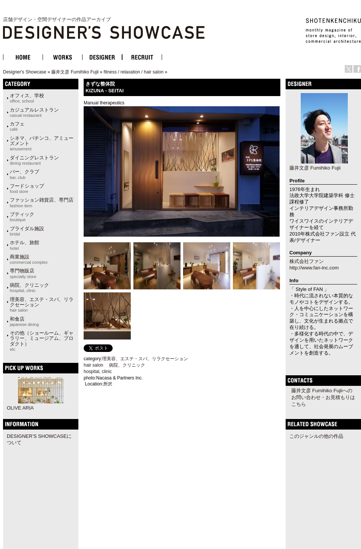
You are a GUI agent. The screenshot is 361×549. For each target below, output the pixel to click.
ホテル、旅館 (24, 245)
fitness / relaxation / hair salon (134, 72)
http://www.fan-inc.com (314, 268)
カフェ (17, 126)
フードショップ (27, 188)
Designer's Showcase (24, 72)
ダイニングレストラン (34, 160)
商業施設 (28, 259)
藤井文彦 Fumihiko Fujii (74, 72)
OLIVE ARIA (20, 408)
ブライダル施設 (27, 231)
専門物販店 (23, 273)
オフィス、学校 (27, 98)
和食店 (24, 321)
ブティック (22, 216)
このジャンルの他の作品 (316, 436)
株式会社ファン (306, 261)
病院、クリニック (29, 287)
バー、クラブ (24, 174)
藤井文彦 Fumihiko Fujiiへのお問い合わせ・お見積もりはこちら (323, 397)
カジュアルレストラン (34, 112)
